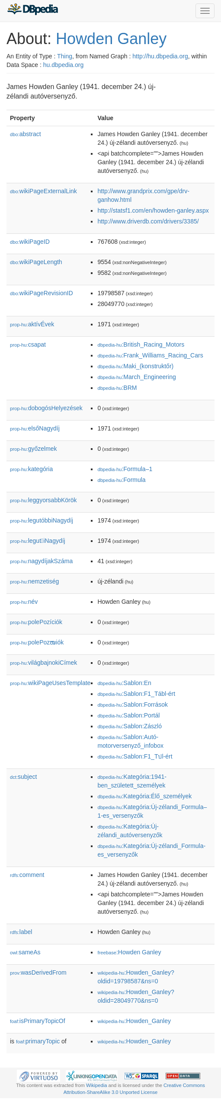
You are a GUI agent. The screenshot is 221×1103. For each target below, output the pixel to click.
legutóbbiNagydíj (41, 520)
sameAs (25, 952)
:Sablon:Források (132, 704)
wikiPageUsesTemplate (50, 682)
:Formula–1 (124, 468)
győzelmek (33, 448)
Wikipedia (96, 1085)
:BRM (117, 387)
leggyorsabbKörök (43, 500)
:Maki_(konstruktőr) (135, 366)
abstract (25, 134)
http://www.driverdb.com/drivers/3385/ (148, 221)
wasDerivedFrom (38, 972)
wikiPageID (30, 241)
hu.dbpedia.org (63, 64)
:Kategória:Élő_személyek (144, 796)
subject (23, 776)
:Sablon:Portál (128, 715)
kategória (31, 468)
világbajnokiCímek (43, 662)
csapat (28, 344)
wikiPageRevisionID (41, 293)
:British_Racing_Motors (140, 344)
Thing (64, 56)
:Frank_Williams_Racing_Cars (150, 355)
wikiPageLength (36, 261)
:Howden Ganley (129, 952)
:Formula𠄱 (121, 479)
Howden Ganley (111, 39)
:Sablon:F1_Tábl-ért (136, 693)
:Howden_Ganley (134, 1020)
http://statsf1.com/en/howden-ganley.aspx (152, 210)
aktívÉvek (32, 324)
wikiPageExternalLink (43, 191)
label (21, 931)
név (24, 601)
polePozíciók (36, 621)
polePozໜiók (37, 642)
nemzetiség (34, 581)
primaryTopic (38, 1041)
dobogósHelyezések (46, 408)
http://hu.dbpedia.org (160, 56)
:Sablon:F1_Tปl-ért (134, 756)
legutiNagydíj (37, 540)
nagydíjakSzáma (41, 561)
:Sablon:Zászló (129, 726)
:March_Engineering (136, 376)
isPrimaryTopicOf (37, 1020)
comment (27, 874)
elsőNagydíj (35, 428)
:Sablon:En (124, 682)
